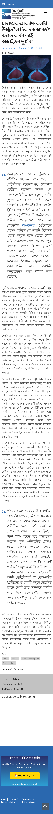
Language (7, 669)
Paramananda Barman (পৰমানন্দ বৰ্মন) (23, 48)
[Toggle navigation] (26, 20)
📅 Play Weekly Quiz (24, 775)
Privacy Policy (14, 799)
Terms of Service (29, 799)
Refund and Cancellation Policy (14, 802)
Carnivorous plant (30, 658)
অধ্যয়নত (28, 225)
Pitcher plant (9, 663)
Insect (15, 658)
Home (3, 799)
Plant (5, 658)
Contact (32, 802)
